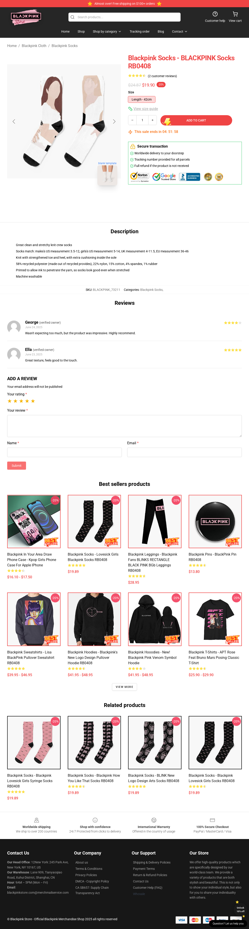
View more (124, 687)
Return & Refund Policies (150, 875)
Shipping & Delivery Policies (151, 862)
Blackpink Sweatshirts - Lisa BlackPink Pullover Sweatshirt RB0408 (30, 657)
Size (131, 92)
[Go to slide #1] (52, 199)
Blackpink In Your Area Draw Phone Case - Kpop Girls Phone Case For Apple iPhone (31, 559)
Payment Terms (144, 869)
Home (12, 46)
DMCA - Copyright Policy (92, 881)
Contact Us (141, 881)
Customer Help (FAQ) (147, 887)
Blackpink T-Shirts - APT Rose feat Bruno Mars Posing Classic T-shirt (214, 657)
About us (81, 862)
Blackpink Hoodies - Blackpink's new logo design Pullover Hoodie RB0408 (93, 657)
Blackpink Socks (65, 46)
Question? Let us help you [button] (228, 923)
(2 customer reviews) (162, 76)
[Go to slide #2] (76, 199)
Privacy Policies (86, 875)
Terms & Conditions (88, 869)
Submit (17, 465)
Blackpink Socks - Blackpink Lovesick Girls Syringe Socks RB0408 (29, 780)
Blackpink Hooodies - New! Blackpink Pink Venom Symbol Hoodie (152, 657)
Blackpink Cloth (34, 46)
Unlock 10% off (241, 910)
